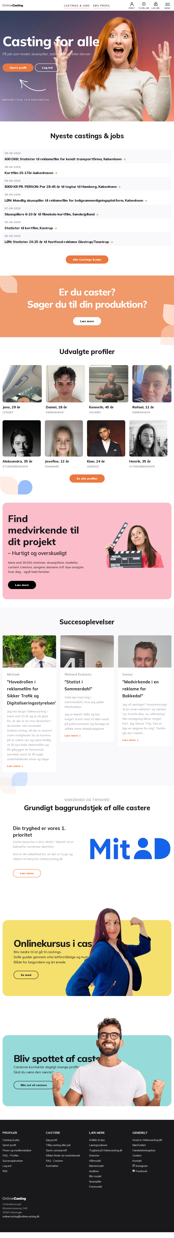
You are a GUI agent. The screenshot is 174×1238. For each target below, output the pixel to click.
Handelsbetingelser (143, 1156)
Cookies (137, 1161)
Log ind (49, 68)
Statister (94, 1161)
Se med (26, 977)
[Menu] (165, 5)
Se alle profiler (87, 479)
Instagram (140, 1171)
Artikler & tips (97, 1145)
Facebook (139, 1177)
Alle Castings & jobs (87, 260)
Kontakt (137, 1166)
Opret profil (18, 68)
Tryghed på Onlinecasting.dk (105, 1156)
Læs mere (87, 322)
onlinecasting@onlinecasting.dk (23, 1222)
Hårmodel (95, 1166)
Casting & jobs (11, 1145)
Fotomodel (95, 1192)
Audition (94, 1177)
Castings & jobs (77, 5)
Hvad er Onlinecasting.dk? (147, 1145)
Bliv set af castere (34, 1091)
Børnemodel (96, 1171)
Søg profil (51, 1145)
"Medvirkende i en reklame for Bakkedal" (142, 689)
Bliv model (95, 1182)
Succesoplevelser (13, 1166)
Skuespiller (95, 1187)
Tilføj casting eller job (58, 1151)
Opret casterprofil (56, 1156)
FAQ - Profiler (11, 1161)
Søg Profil (101, 5)
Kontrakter (52, 1171)
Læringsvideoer (98, 1151)
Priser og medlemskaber (17, 1156)
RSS (5, 1177)
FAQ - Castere (54, 1166)
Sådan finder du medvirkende (63, 1161)
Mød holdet (139, 1151)
